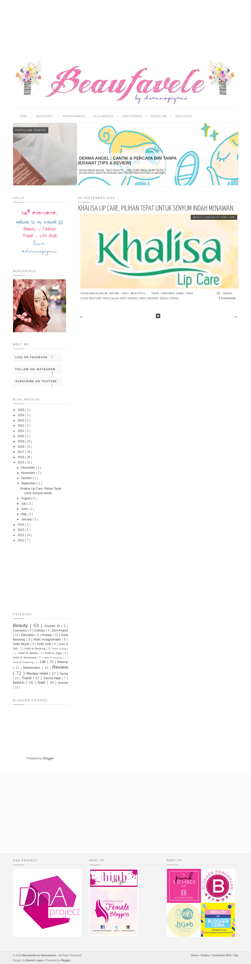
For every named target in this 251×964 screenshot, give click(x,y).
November (28, 473)
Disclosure (183, 116)
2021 (21, 431)
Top (236, 955)
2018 (21, 446)
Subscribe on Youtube (39, 383)
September (29, 483)
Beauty (198, 217)
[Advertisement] (126, 25)
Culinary (40, 630)
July (24, 503)
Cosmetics (20, 630)
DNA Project (45, 116)
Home (23, 116)
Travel (27, 678)
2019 (21, 441)
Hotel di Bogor (60, 648)
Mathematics (32, 667)
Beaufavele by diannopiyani (40, 955)
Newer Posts (81, 317)
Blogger (48, 758)
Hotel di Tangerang (24, 662)
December (28, 467)
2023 (21, 420)
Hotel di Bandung (35, 648)
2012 (21, 535)
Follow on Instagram (39, 371)
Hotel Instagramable (48, 639)
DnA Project (60, 630)
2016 (21, 457)
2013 (21, 530)
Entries (205, 955)
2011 (21, 540)
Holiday (47, 635)
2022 (21, 425)
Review (60, 667)
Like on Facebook (39, 357)
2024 (21, 415)
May (24, 514)
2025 (21, 410)
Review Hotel (38, 673)
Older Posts (235, 317)
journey (63, 682)
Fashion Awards (73, 116)
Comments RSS (222, 955)
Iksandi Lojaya (35, 960)
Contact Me (158, 116)
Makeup (62, 662)
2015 (21, 462)
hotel (42, 682)
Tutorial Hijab (52, 678)
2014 (21, 524)
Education (28, 635)
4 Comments (226, 298)
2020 (21, 436)
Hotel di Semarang (25, 657)
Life (232, 217)
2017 (21, 452)
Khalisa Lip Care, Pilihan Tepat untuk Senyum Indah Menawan (155, 208)
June (24, 509)
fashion (19, 682)
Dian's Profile (132, 116)
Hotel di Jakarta (29, 652)
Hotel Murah (22, 644)
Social (64, 673)
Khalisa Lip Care (216, 217)
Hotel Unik (44, 644)
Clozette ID (52, 626)
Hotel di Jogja (54, 652)
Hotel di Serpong (53, 657)
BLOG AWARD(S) (103, 116)
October (27, 478)
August (26, 498)
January (27, 519)
